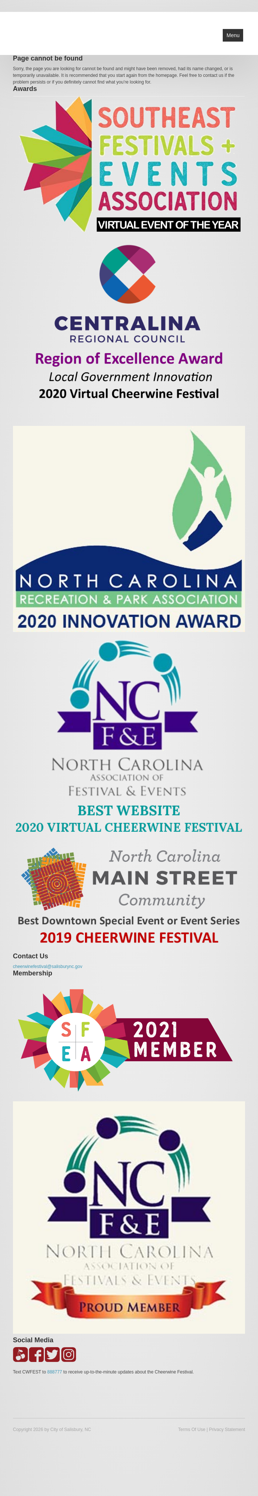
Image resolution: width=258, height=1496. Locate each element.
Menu (232, 35)
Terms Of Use (191, 1429)
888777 (54, 1372)
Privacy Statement (227, 1429)
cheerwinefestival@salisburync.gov (47, 966)
